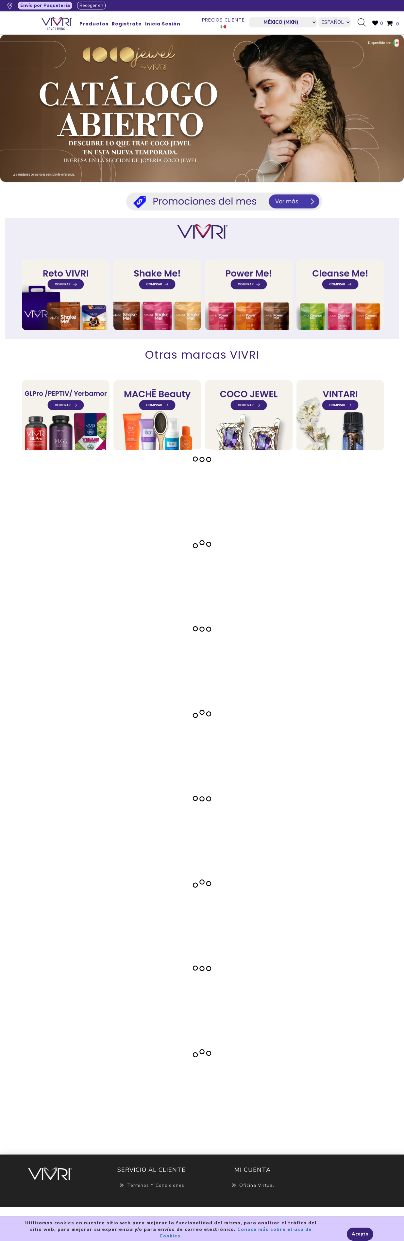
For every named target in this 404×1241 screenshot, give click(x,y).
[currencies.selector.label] (283, 22)
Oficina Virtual (252, 1185)
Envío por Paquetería (45, 5)
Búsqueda (364, 23)
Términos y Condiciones (151, 1185)
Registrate (127, 24)
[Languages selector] (334, 22)
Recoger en (91, 5)
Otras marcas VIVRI (202, 355)
